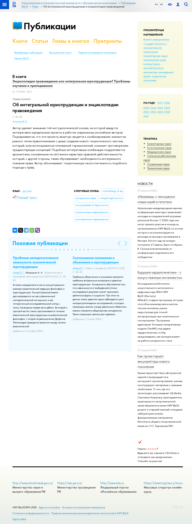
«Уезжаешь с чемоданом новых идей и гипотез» (156, 199)
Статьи (40, 40)
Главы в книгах (71, 40)
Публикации (50, 26)
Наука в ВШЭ (21, 58)
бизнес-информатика (156, 39)
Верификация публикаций (28, 52)
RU (156, 4)
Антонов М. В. (20, 121)
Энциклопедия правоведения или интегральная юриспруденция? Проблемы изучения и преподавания (71, 83)
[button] (52, 250)
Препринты (108, 40)
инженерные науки (154, 60)
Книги (20, 40)
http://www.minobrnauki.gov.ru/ (33, 483)
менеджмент (166, 72)
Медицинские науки (159, 152)
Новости (145, 184)
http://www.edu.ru (112, 483)
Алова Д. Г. (18, 272)
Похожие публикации (40, 243)
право (147, 76)
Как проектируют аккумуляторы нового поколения (154, 361)
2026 (167, 103)
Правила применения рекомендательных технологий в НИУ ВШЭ (89, 513)
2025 (146, 108)
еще (145, 116)
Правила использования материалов (97, 52)
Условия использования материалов (83, 507)
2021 (146, 112)
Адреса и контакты (49, 507)
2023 (160, 108)
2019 (160, 112)
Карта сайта (19, 519)
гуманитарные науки (155, 56)
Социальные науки (158, 164)
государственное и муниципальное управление (155, 48)
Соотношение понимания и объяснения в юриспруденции (96, 260)
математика (150, 72)
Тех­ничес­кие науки (158, 168)
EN (161, 4)
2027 (160, 103)
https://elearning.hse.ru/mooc (163, 483)
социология (159, 76)
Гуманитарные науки (159, 143)
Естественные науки (159, 147)
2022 (167, 108)
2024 (153, 108)
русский (27, 191)
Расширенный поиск (60, 52)
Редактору (178, 506)
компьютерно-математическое (153, 66)
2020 (153, 112)
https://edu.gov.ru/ (69, 483)
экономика (149, 80)
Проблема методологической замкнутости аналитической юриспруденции (35, 262)
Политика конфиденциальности (31, 513)
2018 (167, 112)
